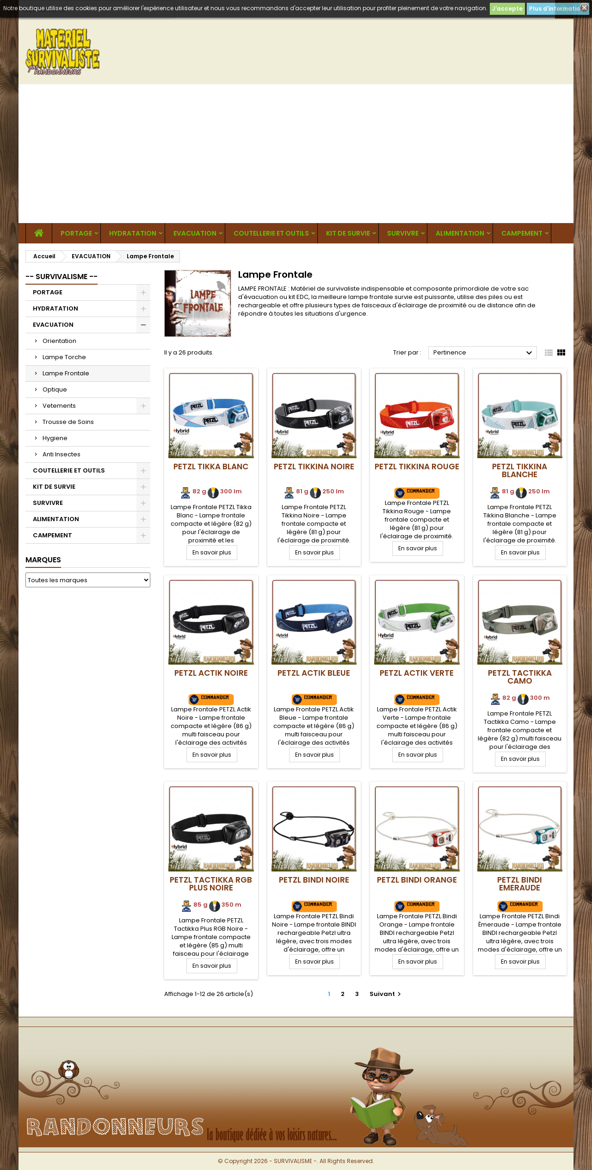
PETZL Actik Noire (211, 672)
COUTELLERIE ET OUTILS (271, 233)
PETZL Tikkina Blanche (519, 470)
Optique (55, 389)
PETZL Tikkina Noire (314, 466)
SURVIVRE (403, 233)
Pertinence (484, 353)
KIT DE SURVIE (348, 233)
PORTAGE (76, 233)
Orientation (59, 340)
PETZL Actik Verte (417, 672)
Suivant (386, 994)
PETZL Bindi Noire (314, 879)
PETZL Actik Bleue (314, 672)
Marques (43, 559)
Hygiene (55, 438)
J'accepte (507, 8)
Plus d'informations (558, 8)
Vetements (59, 405)
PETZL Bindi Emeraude (519, 883)
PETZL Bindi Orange (417, 879)
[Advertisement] (296, 153)
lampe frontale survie (380, 296)
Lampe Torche (64, 357)
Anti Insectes (61, 454)
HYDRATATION (132, 233)
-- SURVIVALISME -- (61, 276)
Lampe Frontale (66, 373)
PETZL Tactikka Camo (520, 676)
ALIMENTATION (460, 233)
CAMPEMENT (522, 233)
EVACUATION (194, 233)
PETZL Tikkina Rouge (417, 466)
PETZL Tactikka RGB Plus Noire (211, 883)
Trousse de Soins (68, 421)
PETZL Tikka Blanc (210, 466)
